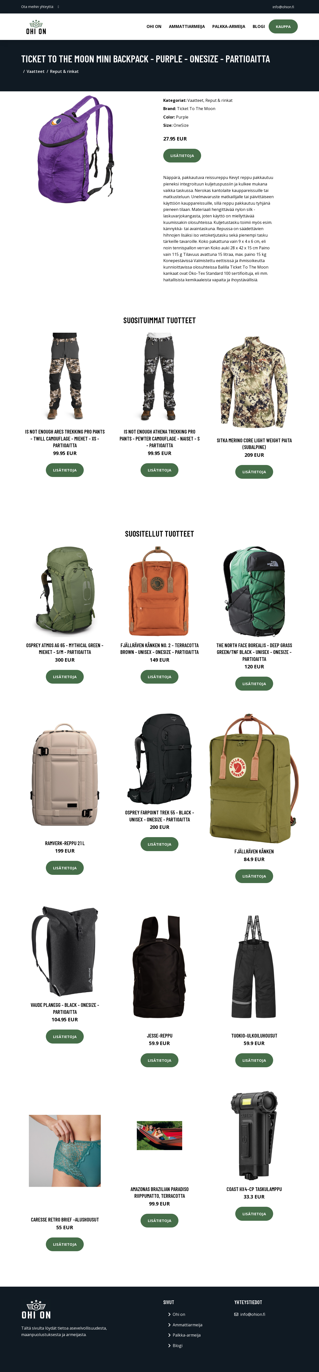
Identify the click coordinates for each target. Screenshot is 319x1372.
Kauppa (283, 26)
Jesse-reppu (159, 1035)
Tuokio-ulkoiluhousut (254, 1035)
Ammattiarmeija (187, 26)
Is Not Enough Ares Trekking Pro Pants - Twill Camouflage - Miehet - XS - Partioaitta (65, 438)
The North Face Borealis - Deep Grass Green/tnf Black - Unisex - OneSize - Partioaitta (254, 652)
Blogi (259, 26)
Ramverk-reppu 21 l (65, 843)
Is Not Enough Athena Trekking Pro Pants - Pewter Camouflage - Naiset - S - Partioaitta (160, 438)
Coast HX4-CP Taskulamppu (254, 1189)
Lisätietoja (182, 155)
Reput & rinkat (64, 71)
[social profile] (58, 6)
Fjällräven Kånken (254, 851)
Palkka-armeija (228, 26)
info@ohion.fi (283, 6)
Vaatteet (36, 71)
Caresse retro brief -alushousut (65, 1219)
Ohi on (154, 26)
